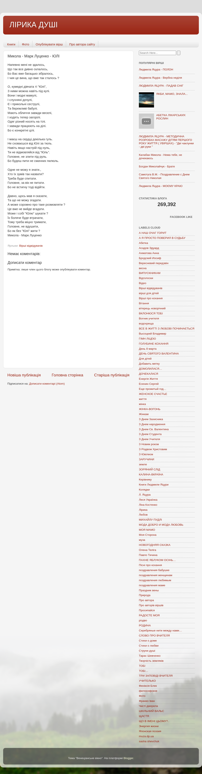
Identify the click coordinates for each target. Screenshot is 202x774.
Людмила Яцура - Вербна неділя (160, 77)
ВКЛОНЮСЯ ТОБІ (151, 313)
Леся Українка (148, 499)
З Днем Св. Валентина (154, 429)
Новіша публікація (24, 375)
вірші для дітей (149, 293)
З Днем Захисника (151, 419)
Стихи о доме (148, 640)
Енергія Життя (148, 378)
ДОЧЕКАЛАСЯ (148, 373)
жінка (142, 404)
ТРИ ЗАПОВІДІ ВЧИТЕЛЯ (156, 675)
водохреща (146, 323)
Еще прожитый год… (152, 388)
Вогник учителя (149, 318)
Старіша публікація (111, 375)
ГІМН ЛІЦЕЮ (147, 338)
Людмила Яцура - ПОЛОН (156, 69)
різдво (143, 620)
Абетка (143, 243)
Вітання (144, 303)
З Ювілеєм (146, 454)
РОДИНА (145, 625)
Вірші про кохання (151, 298)
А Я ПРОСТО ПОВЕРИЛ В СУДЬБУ (162, 237)
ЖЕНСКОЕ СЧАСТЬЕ (153, 394)
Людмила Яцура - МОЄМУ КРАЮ (160, 186)
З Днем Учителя (149, 439)
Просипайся (147, 610)
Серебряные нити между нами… (160, 630)
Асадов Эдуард (149, 248)
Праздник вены (149, 590)
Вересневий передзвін (153, 263)
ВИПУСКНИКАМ (149, 273)
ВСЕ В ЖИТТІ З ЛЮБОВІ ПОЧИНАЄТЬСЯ (166, 328)
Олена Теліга (147, 550)
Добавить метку (149, 363)
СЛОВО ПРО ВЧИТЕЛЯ (154, 635)
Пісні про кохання (150, 565)
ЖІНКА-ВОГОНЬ (149, 409)
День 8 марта (148, 348)
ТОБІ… (143, 670)
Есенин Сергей (149, 383)
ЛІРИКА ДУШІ (33, 24)
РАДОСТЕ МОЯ (149, 615)
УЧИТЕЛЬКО (147, 680)
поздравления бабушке (154, 570)
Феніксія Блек (148, 685)
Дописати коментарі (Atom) (47, 383)
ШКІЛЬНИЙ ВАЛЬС (151, 711)
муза (142, 539)
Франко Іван (147, 701)
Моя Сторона (147, 534)
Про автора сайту (82, 44)
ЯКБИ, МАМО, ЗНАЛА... (172, 93)
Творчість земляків (151, 660)
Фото (25, 44)
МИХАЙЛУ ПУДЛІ (150, 519)
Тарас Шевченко (150, 655)
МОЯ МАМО (147, 529)
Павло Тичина (148, 555)
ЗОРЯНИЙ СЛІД (149, 469)
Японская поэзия (150, 731)
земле (143, 464)
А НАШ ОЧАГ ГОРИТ (152, 232)
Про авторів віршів (151, 605)
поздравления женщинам (155, 575)
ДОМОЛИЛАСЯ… (150, 368)
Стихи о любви (148, 645)
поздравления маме (152, 585)
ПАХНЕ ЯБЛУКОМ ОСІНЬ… (157, 560)
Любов (143, 514)
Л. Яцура (144, 494)
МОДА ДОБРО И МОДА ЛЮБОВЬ (161, 524)
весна (142, 268)
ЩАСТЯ (144, 716)
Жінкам (144, 414)
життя (142, 399)
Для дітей (145, 358)
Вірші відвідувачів (31, 245)
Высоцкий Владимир (152, 333)
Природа (144, 595)
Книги (11, 44)
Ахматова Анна (149, 253)
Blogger (128, 758)
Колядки (144, 489)
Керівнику (145, 479)
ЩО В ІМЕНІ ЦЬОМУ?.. (154, 721)
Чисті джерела (148, 706)
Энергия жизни (148, 726)
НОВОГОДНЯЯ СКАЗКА (154, 544)
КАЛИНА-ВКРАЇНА (151, 474)
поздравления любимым (155, 580)
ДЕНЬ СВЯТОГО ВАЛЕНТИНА (159, 353)
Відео (142, 283)
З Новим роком (149, 444)
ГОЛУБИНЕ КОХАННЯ (153, 343)
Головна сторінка (67, 375)
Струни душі (147, 650)
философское (148, 690)
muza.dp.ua (146, 736)
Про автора (146, 600)
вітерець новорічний (152, 308)
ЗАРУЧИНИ (146, 459)
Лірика (143, 509)
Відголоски (146, 278)
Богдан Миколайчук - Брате (157, 166)
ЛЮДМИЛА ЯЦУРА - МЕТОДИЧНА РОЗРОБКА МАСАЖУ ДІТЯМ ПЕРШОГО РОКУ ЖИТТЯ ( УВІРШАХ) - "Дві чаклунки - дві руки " (166, 141)
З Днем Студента (150, 434)
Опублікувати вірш (49, 44)
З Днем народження (152, 424)
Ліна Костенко (148, 504)
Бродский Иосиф (150, 258)
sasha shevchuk (149, 741)
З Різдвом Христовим (153, 449)
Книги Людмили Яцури (154, 484)
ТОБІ (142, 665)
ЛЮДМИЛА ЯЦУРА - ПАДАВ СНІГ (161, 85)
